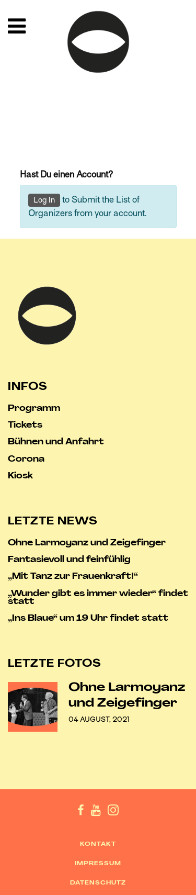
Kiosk (20, 476)
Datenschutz (98, 883)
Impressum (98, 864)
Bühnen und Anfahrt (56, 442)
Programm (34, 409)
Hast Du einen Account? (66, 175)
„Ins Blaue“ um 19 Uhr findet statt (88, 619)
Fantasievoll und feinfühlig (69, 560)
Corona (26, 460)
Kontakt (98, 844)
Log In (44, 200)
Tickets (25, 426)
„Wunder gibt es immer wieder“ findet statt (98, 598)
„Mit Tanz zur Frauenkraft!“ (73, 577)
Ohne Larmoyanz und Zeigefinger (87, 543)
